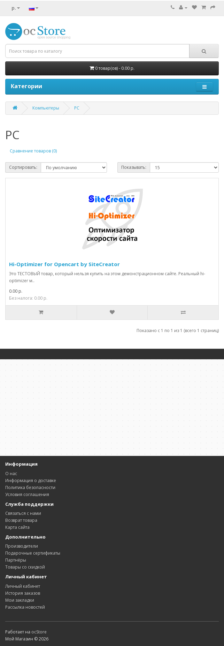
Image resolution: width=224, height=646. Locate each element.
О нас (11, 473)
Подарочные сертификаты (32, 553)
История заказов (22, 593)
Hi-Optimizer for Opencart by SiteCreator (64, 264)
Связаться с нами (23, 513)
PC (76, 108)
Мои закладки (19, 600)
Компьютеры (45, 108)
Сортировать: (23, 167)
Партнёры (15, 560)
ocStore (39, 632)
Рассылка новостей (25, 607)
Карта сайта (17, 527)
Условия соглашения (27, 494)
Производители (21, 546)
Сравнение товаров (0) (33, 151)
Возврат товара (21, 520)
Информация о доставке (30, 480)
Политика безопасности (30, 487)
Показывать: (133, 167)
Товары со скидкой (25, 567)
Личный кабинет (22, 586)
